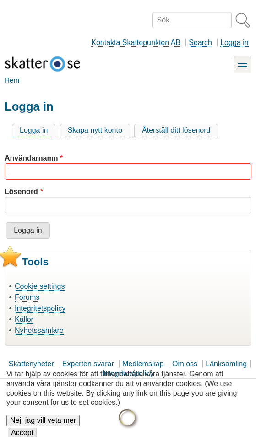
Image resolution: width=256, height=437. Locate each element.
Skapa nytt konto (95, 130)
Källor (24, 319)
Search (200, 42)
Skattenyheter (31, 364)
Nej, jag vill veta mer (43, 425)
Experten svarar (88, 364)
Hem (12, 80)
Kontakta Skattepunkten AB (135, 42)
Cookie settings (40, 286)
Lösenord (21, 192)
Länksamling (226, 364)
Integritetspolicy (40, 308)
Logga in (234, 42)
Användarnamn (31, 158)
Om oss (184, 364)
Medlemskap (143, 364)
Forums (27, 297)
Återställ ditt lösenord (176, 130)
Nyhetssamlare (39, 330)
